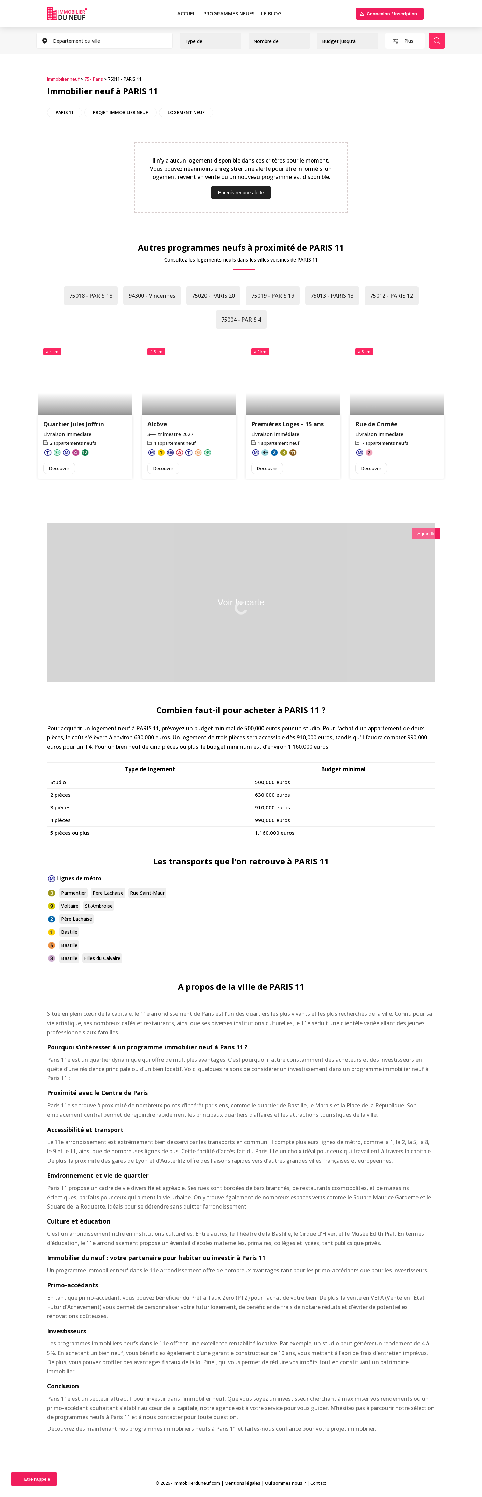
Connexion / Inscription (392, 13)
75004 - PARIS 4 (241, 319)
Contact (318, 1483)
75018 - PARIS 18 (90, 295)
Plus (408, 41)
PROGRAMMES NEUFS (228, 13)
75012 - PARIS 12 (391, 295)
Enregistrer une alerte (241, 192)
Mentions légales (242, 1483)
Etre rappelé (37, 1479)
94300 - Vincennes (152, 295)
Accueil (187, 13)
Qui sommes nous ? (285, 1483)
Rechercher (437, 41)
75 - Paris (93, 79)
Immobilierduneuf (74, 13)
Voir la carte (240, 602)
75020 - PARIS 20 (213, 295)
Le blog (271, 13)
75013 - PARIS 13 (332, 295)
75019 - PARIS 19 (272, 295)
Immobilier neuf (63, 79)
